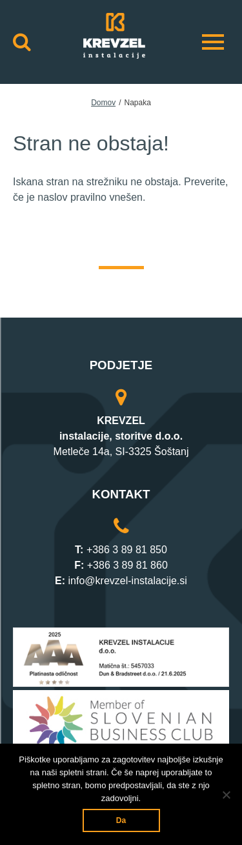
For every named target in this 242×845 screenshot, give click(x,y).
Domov (103, 102)
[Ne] (225, 794)
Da (121, 820)
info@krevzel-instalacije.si (127, 580)
